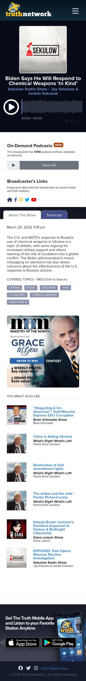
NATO (65, 287)
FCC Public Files (54, 668)
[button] (11, 112)
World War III (18, 302)
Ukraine (14, 287)
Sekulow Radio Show (27, 89)
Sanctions (48, 287)
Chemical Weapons (44, 294)
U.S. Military (17, 294)
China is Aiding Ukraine (52, 436)
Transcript (54, 215)
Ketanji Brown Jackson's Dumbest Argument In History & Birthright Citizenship (53, 527)
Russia (31, 287)
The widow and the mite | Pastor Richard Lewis (53, 495)
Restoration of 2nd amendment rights (48, 467)
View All (49, 165)
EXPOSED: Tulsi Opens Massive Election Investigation (52, 555)
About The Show (22, 215)
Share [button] (71, 122)
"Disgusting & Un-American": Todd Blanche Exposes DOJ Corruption (54, 412)
